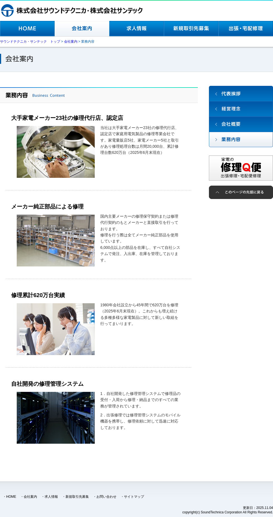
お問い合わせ (106, 497)
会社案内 (30, 497)
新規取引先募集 (77, 497)
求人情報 (51, 497)
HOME (11, 497)
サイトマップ (134, 497)
